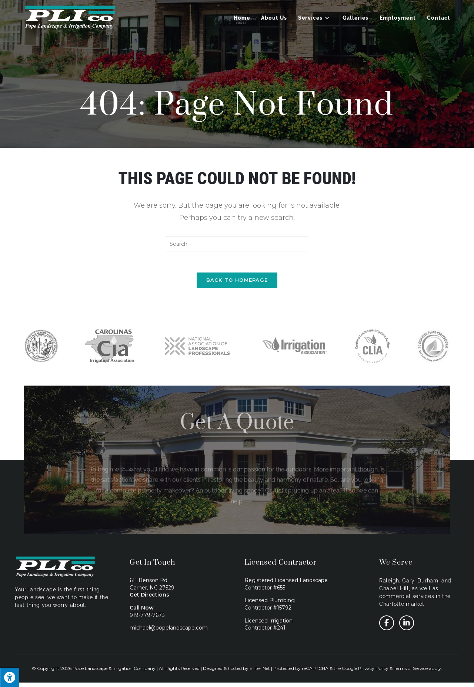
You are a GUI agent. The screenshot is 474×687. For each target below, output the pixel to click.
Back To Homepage (237, 281)
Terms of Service (411, 672)
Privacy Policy (373, 672)
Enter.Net (260, 672)
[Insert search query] (237, 244)
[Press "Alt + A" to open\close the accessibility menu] (9, 677)
